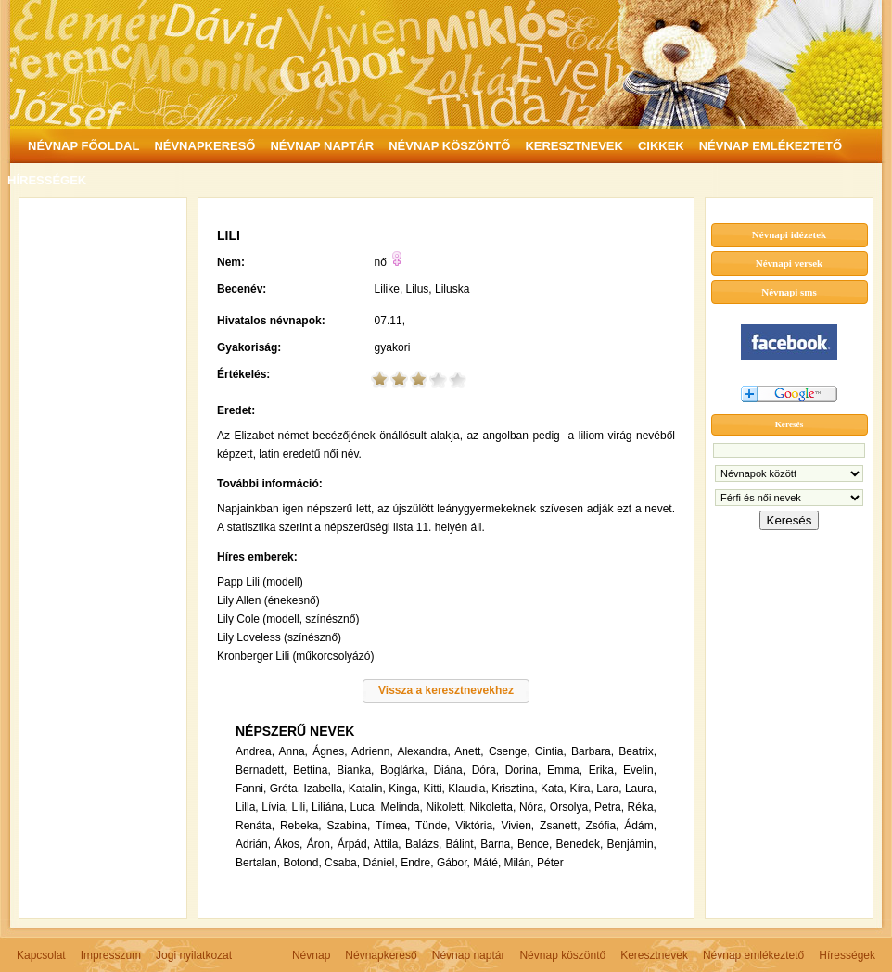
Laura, (640, 788)
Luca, (363, 807)
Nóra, (532, 807)
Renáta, (255, 825)
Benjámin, (631, 844)
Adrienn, (372, 751)
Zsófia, (601, 825)
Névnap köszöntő (562, 955)
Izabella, (325, 788)
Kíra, (581, 788)
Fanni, (251, 788)
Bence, (534, 844)
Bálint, (461, 844)
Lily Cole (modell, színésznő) (288, 618)
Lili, (299, 807)
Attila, (387, 844)
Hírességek (847, 955)
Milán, (519, 862)
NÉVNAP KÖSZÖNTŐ (449, 146)
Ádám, (640, 825)
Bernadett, (261, 770)
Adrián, (253, 844)
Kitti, (434, 788)
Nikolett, (445, 807)
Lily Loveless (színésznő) (279, 637)
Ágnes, (329, 751)
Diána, (449, 770)
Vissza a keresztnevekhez (446, 690)
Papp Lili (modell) (260, 581)
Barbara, (592, 751)
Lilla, (247, 807)
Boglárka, (403, 770)
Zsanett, (560, 825)
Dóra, (485, 770)
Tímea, (393, 825)
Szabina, (349, 825)
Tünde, (432, 825)
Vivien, (517, 825)
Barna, (496, 844)
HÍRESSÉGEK (46, 180)
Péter (550, 862)
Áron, (320, 844)
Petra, (609, 807)
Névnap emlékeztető (753, 955)
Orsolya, (571, 807)
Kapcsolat (41, 955)
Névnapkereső (380, 955)
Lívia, (274, 807)
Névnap (311, 955)
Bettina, (312, 770)
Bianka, (355, 770)
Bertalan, (258, 862)
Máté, (487, 862)
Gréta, (285, 788)
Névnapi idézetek (789, 234)
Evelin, (639, 770)
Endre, (417, 862)
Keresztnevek (654, 955)
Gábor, (453, 862)
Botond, (302, 862)
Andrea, (255, 751)
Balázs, (423, 844)
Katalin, (367, 788)
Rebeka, (301, 825)
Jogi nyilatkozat (194, 955)
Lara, (608, 788)
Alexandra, (423, 751)
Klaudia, (468, 788)
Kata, (554, 788)
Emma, (564, 770)
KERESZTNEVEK (573, 146)
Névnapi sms (789, 291)
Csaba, (342, 862)
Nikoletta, (492, 807)
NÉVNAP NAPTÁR (322, 146)
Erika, (603, 770)
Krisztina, (514, 788)
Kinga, (404, 788)
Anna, (293, 751)
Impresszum (111, 955)
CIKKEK (661, 146)
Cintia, (551, 751)
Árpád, (354, 844)
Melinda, (402, 807)
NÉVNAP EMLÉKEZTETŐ (770, 146)
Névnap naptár (468, 955)
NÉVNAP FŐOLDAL (83, 146)
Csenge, (509, 751)
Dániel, (380, 862)
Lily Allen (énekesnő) (268, 600)
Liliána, (329, 807)
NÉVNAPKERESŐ (204, 146)
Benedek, (580, 844)
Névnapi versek (789, 263)
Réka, (642, 807)
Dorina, (523, 770)
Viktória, (475, 825)
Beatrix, (637, 751)
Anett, (468, 751)
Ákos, (288, 844)
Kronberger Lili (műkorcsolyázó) (295, 656)
